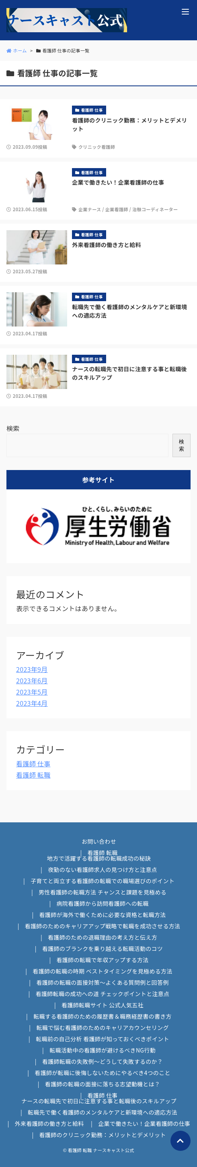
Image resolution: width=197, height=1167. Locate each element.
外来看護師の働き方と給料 (49, 1123)
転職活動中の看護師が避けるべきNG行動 (102, 1050)
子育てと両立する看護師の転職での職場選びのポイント (102, 881)
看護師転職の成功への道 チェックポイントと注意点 (103, 994)
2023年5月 (32, 692)
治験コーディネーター (155, 209)
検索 (13, 428)
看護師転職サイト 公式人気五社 (103, 1005)
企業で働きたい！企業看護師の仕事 (144, 1123)
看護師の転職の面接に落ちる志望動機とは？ (102, 1084)
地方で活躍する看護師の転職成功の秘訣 (99, 858)
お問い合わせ (99, 841)
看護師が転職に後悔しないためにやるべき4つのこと (102, 1073)
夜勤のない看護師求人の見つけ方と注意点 (102, 869)
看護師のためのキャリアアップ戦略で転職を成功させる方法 (103, 926)
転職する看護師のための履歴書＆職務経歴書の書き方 (102, 1016)
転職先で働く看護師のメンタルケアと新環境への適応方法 (102, 1112)
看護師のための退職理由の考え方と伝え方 (102, 937)
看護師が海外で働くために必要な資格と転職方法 (102, 915)
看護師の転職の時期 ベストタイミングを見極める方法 (102, 971)
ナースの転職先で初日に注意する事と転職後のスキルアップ (98, 1101)
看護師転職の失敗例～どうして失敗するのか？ (102, 1061)
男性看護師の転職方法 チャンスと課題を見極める (102, 892)
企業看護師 (116, 209)
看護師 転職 (33, 775)
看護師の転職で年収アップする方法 (102, 960)
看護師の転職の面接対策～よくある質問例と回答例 (102, 982)
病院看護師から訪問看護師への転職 (102, 903)
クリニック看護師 (96, 147)
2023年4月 (32, 703)
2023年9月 (32, 669)
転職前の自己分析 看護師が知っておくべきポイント (102, 1039)
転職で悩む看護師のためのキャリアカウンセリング (102, 1027)
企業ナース (89, 209)
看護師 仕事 (33, 763)
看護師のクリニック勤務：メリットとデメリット (102, 1135)
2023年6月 (32, 680)
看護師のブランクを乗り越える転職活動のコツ (102, 948)
